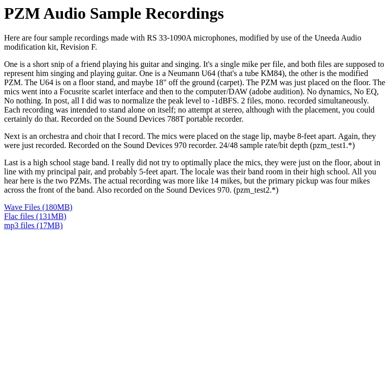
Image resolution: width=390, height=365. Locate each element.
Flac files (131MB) (35, 216)
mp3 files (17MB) (33, 225)
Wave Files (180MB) (38, 207)
